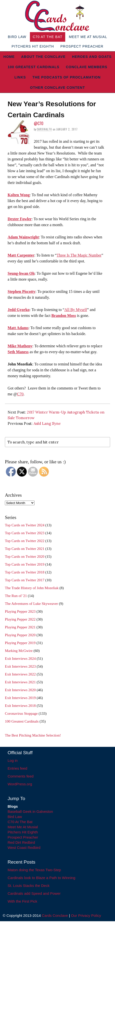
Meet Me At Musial (88, 37)
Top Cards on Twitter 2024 (24, 525)
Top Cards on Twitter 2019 (24, 564)
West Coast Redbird (24, 847)
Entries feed (17, 768)
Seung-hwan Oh (21, 273)
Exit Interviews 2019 (20, 698)
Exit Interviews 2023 (20, 666)
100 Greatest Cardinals (33, 67)
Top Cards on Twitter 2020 (24, 556)
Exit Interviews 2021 (20, 682)
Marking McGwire (19, 651)
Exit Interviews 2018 (20, 706)
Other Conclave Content (57, 88)
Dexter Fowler (20, 219)
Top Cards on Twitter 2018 (24, 572)
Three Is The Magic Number (79, 255)
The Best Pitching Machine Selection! (33, 735)
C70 (20, 394)
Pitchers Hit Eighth (33, 46)
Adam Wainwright (23, 237)
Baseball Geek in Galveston (30, 811)
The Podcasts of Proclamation (66, 77)
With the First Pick (22, 901)
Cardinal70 (44, 129)
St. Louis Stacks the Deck (29, 885)
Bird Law (17, 37)
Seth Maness (18, 352)
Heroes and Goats (92, 57)
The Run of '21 (16, 596)
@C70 (38, 123)
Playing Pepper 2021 (20, 627)
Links (20, 77)
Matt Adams (18, 328)
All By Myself (75, 310)
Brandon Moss (63, 315)
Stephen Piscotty (21, 291)
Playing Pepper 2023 (20, 611)
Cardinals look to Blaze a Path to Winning (41, 878)
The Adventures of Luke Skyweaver (31, 604)
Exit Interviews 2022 (20, 674)
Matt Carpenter (21, 255)
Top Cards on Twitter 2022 (24, 541)
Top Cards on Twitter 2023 (24, 533)
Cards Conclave (55, 915)
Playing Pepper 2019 (20, 643)
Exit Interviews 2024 (20, 659)
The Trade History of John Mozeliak (32, 588)
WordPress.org (20, 784)
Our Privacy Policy (86, 915)
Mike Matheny (20, 346)
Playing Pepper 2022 (20, 619)
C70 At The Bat (47, 37)
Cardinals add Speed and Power (34, 893)
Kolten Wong (19, 195)
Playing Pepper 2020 (20, 635)
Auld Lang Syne (47, 423)
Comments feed (21, 776)
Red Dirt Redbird (21, 842)
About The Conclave (43, 57)
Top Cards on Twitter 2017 (24, 580)
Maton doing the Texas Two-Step (34, 870)
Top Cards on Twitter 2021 (24, 549)
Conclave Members (86, 67)
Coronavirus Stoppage (21, 713)
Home (9, 57)
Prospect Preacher (81, 46)
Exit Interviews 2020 (20, 690)
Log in (13, 760)
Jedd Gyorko (18, 310)
